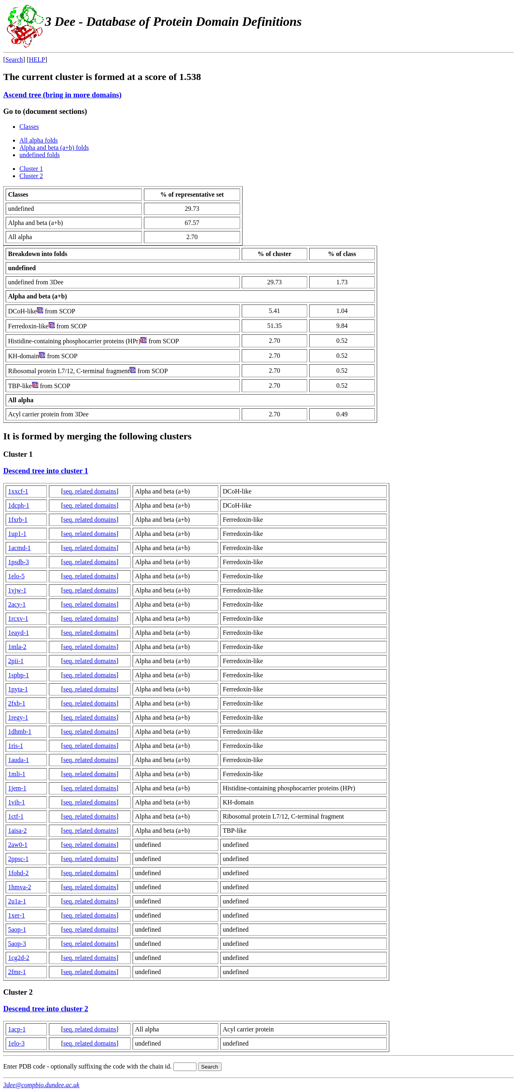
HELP (37, 59)
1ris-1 (15, 745)
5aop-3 (17, 943)
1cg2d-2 (18, 957)
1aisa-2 (17, 830)
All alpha (21, 400)
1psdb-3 (18, 562)
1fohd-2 (18, 872)
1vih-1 (16, 802)
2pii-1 (15, 660)
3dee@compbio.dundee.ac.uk (41, 1085)
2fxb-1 (16, 703)
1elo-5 (16, 576)
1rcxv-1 (18, 618)
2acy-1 (17, 604)
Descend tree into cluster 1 (45, 470)
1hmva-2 (19, 887)
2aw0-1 (17, 844)
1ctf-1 (15, 816)
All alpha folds (38, 140)
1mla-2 (17, 646)
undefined (22, 268)
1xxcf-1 (18, 491)
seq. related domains (89, 491)
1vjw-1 (17, 590)
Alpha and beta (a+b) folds (54, 147)
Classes (29, 126)
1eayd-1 (18, 632)
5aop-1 (17, 929)
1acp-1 (17, 1029)
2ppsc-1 (18, 858)
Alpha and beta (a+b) (37, 296)
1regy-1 (18, 717)
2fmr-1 (17, 971)
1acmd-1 (19, 547)
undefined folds (39, 154)
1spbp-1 (18, 675)
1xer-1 (16, 915)
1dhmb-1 (20, 731)
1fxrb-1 (17, 519)
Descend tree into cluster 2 (45, 1008)
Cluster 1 (31, 168)
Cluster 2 (31, 175)
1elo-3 (16, 1043)
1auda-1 (18, 759)
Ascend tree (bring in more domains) (62, 94)
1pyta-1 (18, 689)
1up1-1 (17, 533)
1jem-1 (17, 788)
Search (14, 59)
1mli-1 (16, 774)
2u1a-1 (17, 901)
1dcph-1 (18, 505)
